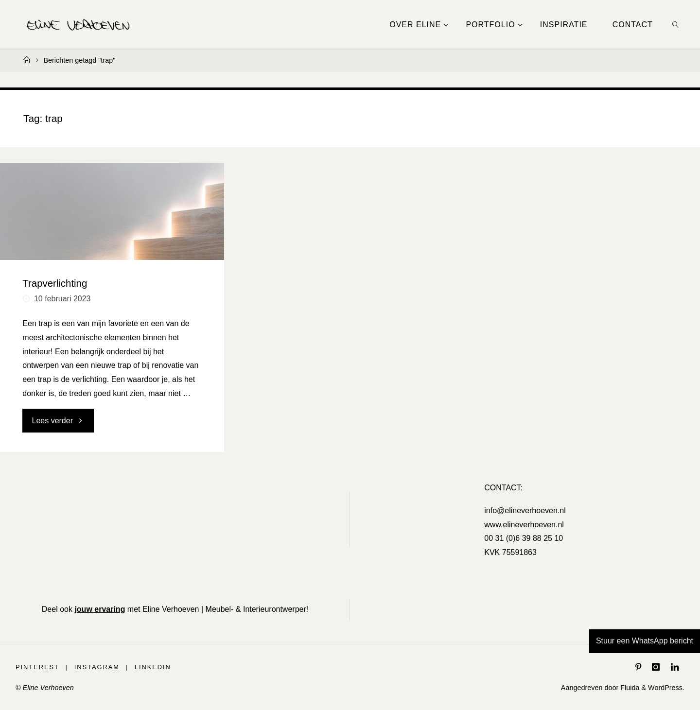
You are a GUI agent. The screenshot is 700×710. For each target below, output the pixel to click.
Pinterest (37, 667)
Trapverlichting (54, 283)
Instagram (97, 667)
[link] (675, 24)
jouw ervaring (99, 609)
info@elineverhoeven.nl (524, 510)
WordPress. (666, 688)
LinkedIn (153, 667)
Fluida (628, 688)
